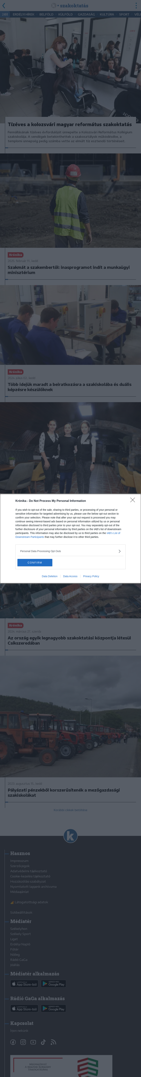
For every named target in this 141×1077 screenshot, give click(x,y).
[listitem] (70, 551)
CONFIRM (35, 562)
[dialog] (70, 538)
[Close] (133, 501)
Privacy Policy (91, 576)
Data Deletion (49, 576)
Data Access (70, 576)
